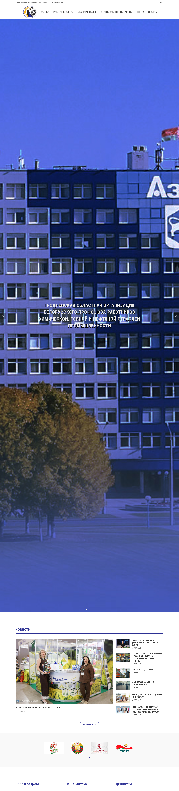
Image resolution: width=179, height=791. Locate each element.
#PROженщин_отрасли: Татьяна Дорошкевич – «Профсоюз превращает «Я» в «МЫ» (147, 642)
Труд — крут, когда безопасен (143, 670)
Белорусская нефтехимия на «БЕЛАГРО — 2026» (38, 707)
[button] (3, 316)
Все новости (89, 725)
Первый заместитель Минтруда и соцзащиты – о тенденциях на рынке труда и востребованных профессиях (146, 709)
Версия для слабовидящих (51, 2)
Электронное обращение (27, 2)
